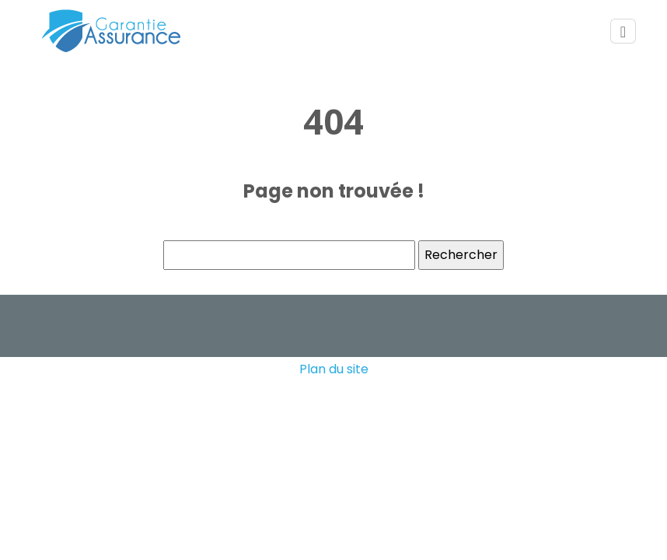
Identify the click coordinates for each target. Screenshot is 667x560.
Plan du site (333, 369)
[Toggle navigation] (623, 31)
